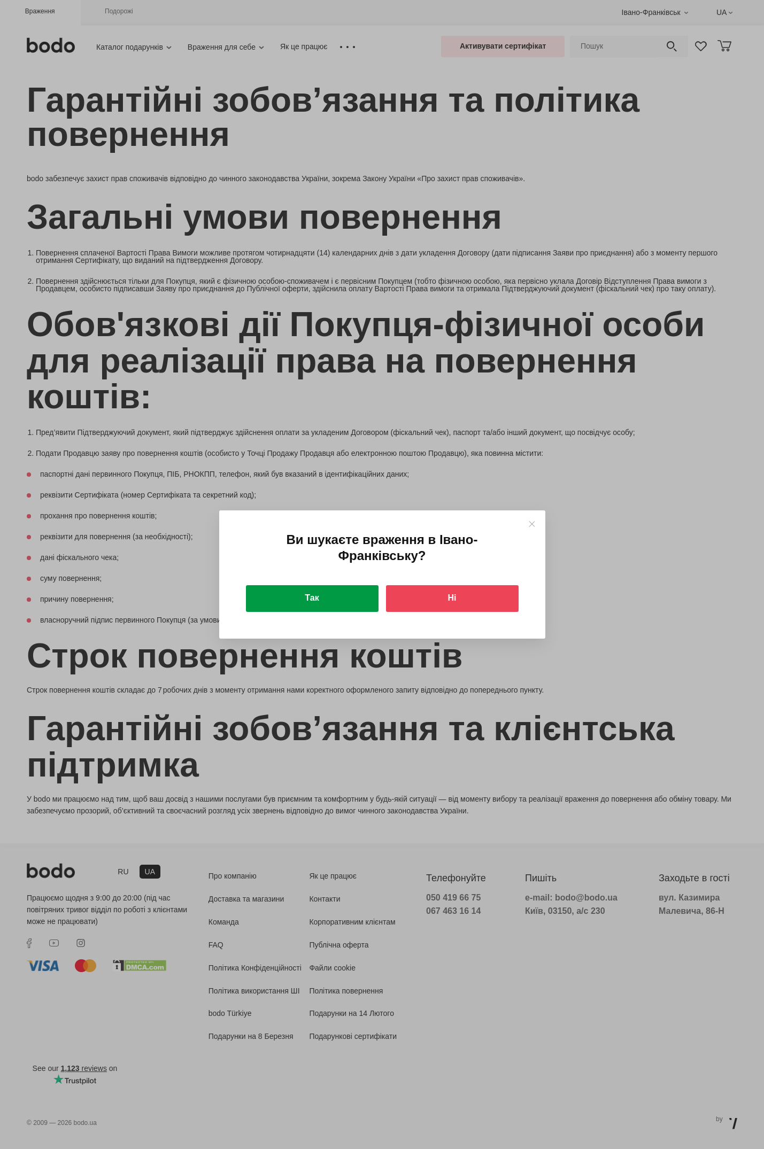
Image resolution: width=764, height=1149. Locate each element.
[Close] (532, 524)
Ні (452, 597)
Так (312, 597)
